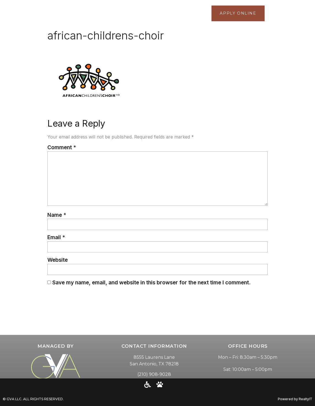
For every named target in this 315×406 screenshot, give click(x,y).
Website (57, 260)
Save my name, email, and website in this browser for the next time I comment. (151, 282)
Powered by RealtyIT (295, 399)
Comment (61, 147)
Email (56, 237)
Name (56, 215)
